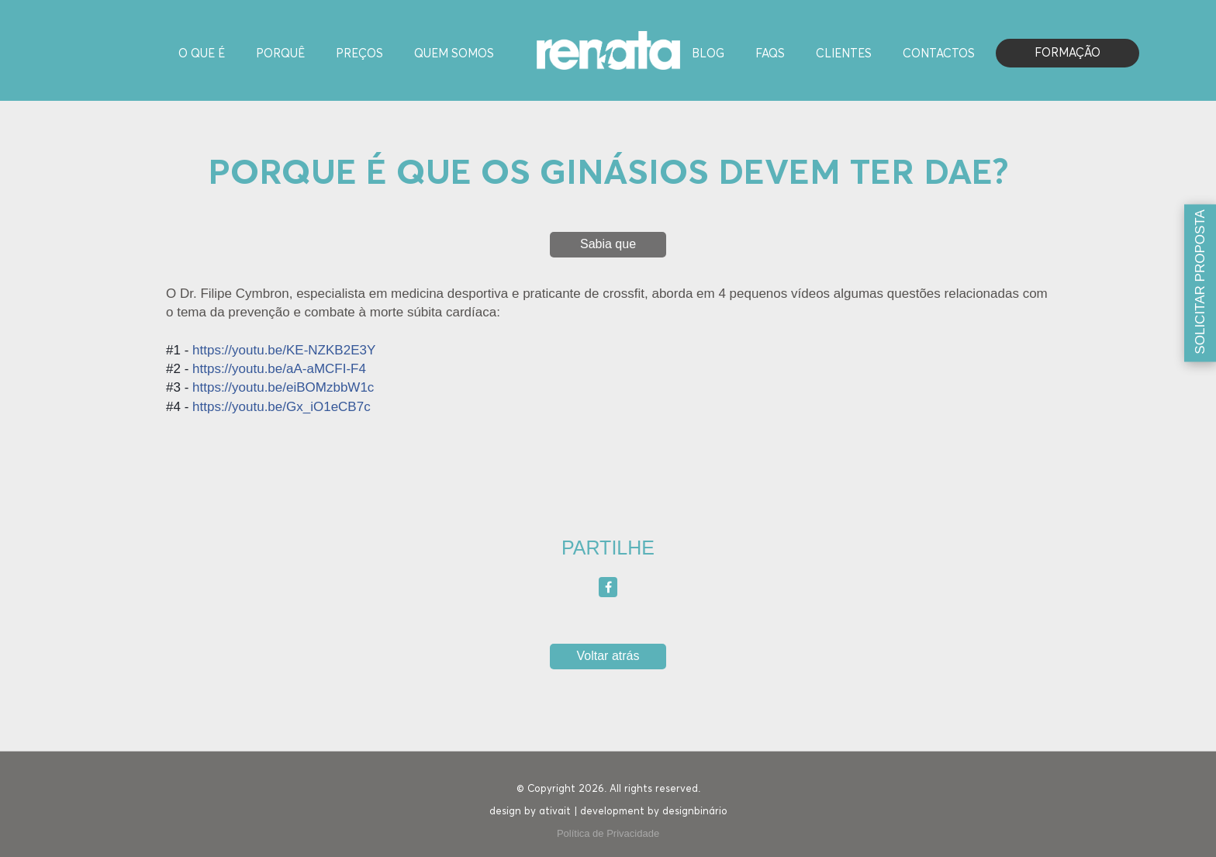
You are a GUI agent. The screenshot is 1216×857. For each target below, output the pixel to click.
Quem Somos (454, 54)
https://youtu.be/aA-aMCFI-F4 (279, 368)
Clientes (844, 54)
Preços (359, 54)
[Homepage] (608, 49)
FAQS (770, 54)
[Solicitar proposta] (1200, 282)
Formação (1067, 53)
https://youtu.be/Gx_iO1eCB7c (281, 406)
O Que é (201, 54)
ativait (555, 812)
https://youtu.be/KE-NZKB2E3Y (283, 350)
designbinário (694, 812)
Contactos (939, 54)
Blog (708, 54)
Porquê (280, 54)
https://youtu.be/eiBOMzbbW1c (283, 387)
